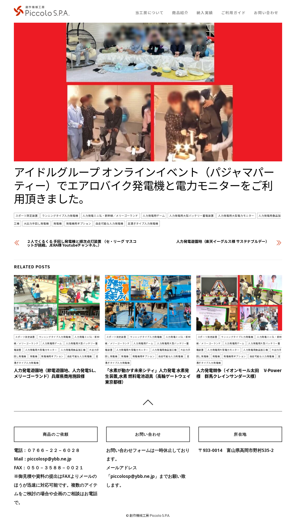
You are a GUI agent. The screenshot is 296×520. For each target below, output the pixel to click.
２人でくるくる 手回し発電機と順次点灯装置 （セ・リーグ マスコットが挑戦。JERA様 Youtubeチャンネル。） (81, 243)
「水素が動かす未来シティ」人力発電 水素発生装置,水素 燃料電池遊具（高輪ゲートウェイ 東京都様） (148, 369)
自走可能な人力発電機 (109, 223)
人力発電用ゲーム (154, 216)
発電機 (57, 223)
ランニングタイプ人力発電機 (60, 216)
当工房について (149, 12)
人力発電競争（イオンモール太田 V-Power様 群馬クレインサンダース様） (236, 366)
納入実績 (205, 12)
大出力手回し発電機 (36, 223)
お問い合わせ (266, 12)
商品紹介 (180, 12)
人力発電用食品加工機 (53, 349)
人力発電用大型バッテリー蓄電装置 (191, 216)
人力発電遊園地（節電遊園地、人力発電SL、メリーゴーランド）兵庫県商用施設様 (56, 366)
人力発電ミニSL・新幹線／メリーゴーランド (110, 216)
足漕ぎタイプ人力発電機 (143, 223)
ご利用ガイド (233, 12)
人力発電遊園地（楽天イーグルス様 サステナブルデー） (222, 241)
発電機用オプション (78, 223)
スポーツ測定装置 (26, 216)
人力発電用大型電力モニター (236, 216)
